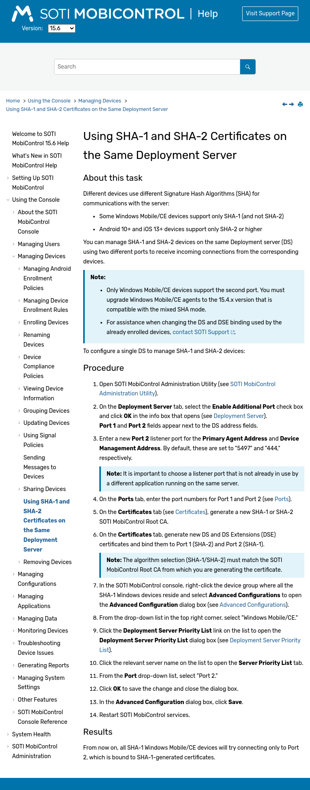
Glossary (23, 745)
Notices (22, 757)
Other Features (37, 607)
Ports (282, 499)
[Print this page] (301, 105)
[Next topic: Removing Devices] (292, 105)
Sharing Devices (44, 396)
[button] (14, 152)
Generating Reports (43, 573)
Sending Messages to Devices (39, 375)
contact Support (201, 332)
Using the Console (49, 101)
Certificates (190, 512)
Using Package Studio (40, 676)
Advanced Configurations (253, 605)
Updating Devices (46, 330)
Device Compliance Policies (38, 274)
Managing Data (37, 526)
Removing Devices (47, 469)
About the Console (37, 130)
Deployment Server (239, 416)
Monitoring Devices (43, 538)
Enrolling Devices (46, 230)
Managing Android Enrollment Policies (47, 186)
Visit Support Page (270, 13)
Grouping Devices (46, 318)
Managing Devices (99, 101)
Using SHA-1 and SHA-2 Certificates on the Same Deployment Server (87, 109)
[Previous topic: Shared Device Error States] (285, 105)
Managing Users (39, 151)
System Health (31, 642)
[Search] (248, 67)
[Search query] (155, 67)
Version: (32, 28)
